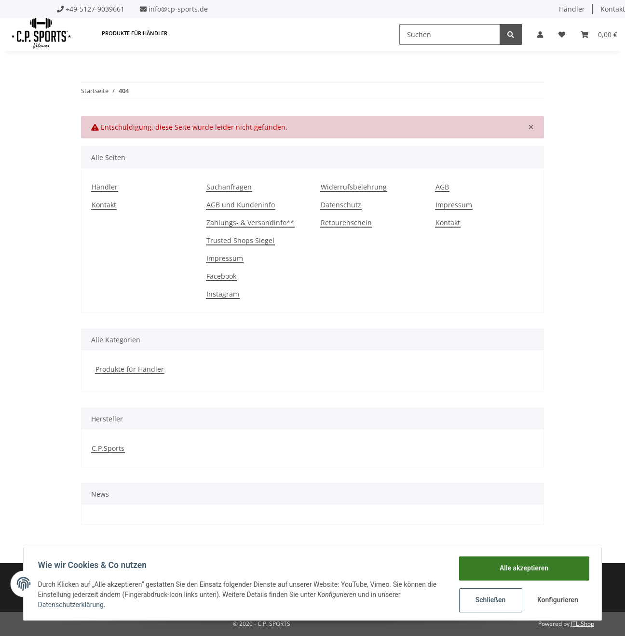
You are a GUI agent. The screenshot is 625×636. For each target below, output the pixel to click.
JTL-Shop (582, 624)
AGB (442, 186)
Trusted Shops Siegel (240, 240)
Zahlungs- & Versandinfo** (250, 222)
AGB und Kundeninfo (240, 204)
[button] (540, 34)
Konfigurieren (557, 600)
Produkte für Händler (129, 369)
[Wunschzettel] (562, 34)
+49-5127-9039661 (95, 9)
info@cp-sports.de (178, 9)
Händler (572, 9)
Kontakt (104, 204)
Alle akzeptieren (522, 568)
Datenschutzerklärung (72, 605)
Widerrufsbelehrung (354, 186)
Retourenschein (346, 222)
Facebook (221, 276)
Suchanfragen (229, 186)
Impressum (224, 258)
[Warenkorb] (599, 34)
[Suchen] (449, 34)
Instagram (222, 293)
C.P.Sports (108, 448)
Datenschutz (341, 204)
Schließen (489, 600)
